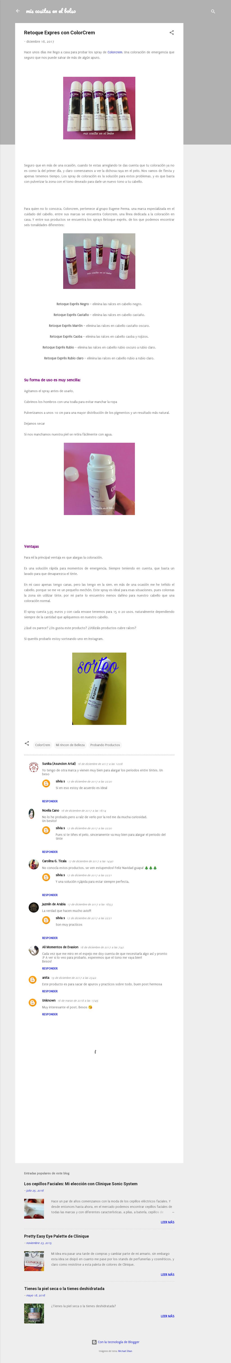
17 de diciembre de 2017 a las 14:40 (90, 861)
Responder (50, 801)
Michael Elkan (125, 1351)
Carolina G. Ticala (54, 861)
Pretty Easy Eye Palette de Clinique (56, 1236)
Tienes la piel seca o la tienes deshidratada (64, 1288)
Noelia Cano (50, 811)
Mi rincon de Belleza (70, 745)
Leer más (167, 1222)
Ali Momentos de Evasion (60, 947)
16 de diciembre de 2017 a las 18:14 (83, 810)
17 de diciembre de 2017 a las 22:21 (89, 875)
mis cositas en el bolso (51, 11)
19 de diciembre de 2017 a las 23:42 (73, 977)
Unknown (48, 1000)
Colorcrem (115, 52)
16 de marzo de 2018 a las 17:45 (77, 1000)
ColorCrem (42, 745)
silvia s (60, 781)
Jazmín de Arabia (53, 904)
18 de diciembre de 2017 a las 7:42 (102, 947)
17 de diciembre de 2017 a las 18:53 (90, 904)
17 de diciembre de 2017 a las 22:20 (89, 781)
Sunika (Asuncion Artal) (59, 764)
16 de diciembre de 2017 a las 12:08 (99, 764)
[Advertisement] (201, 91)
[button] (171, 33)
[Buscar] (213, 12)
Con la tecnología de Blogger (115, 1342)
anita (45, 978)
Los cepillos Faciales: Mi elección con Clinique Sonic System (81, 1183)
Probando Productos (105, 745)
